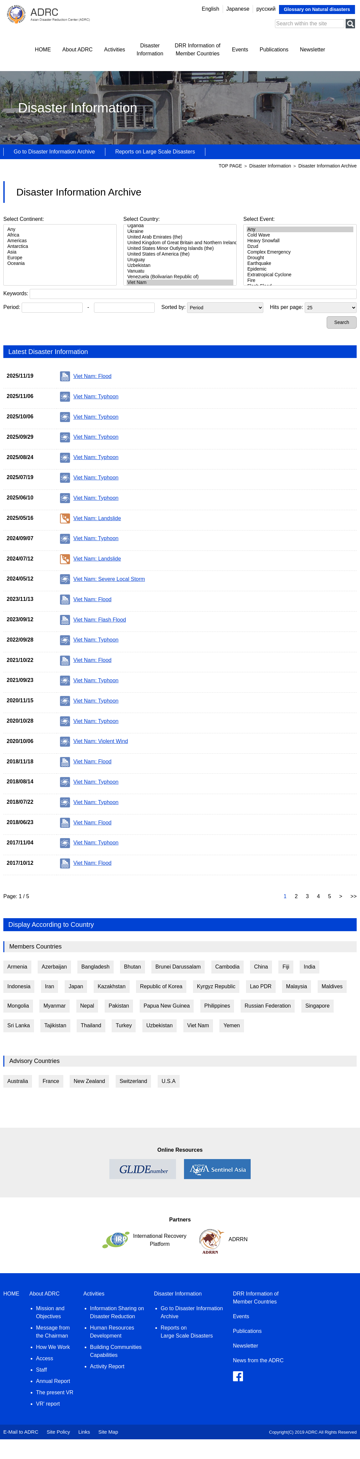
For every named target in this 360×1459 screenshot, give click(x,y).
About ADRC (77, 49)
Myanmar (54, 1006)
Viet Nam (180, 282)
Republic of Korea (161, 986)
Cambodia (227, 967)
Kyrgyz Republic (216, 986)
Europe (60, 258)
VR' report (48, 1404)
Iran (49, 986)
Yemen (231, 1025)
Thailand (91, 1025)
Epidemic (300, 269)
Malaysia (296, 986)
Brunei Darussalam (178, 967)
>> (353, 896)
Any (60, 229)
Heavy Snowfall (300, 241)
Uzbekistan (180, 265)
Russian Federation (268, 1006)
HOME (43, 49)
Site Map (108, 1432)
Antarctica (60, 246)
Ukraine (180, 231)
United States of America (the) (180, 254)
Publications (274, 49)
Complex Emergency (300, 252)
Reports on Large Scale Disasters (155, 151)
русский (265, 9)
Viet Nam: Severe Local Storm (102, 579)
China (261, 967)
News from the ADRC (258, 1360)
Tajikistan (55, 1025)
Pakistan (119, 1006)
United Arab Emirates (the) (180, 237)
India (309, 967)
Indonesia (18, 986)
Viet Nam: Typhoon (89, 397)
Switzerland (133, 1081)
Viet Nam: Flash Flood (93, 620)
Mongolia (18, 1006)
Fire (300, 280)
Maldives (332, 986)
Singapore (317, 1006)
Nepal (87, 1006)
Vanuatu (180, 271)
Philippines (217, 1006)
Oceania (60, 263)
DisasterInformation (150, 49)
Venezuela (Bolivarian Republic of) (180, 277)
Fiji (285, 967)
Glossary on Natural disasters (317, 9)
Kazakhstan (112, 986)
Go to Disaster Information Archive (54, 151)
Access (44, 1358)
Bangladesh (95, 967)
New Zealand (89, 1081)
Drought (300, 258)
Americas (60, 241)
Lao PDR (261, 986)
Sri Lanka (18, 1025)
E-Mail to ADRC (20, 1432)
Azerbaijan (54, 967)
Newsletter (312, 49)
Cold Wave (300, 235)
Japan (76, 986)
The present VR (54, 1392)
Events (240, 49)
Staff (41, 1370)
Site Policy (58, 1432)
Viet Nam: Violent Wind (94, 742)
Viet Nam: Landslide (90, 518)
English (210, 9)
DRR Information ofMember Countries (197, 49)
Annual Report (53, 1381)
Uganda (180, 226)
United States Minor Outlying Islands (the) (180, 248)
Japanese (237, 9)
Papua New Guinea (167, 1006)
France (51, 1081)
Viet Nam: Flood (85, 376)
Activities (114, 49)
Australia (17, 1081)
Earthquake (300, 263)
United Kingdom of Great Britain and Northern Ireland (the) (180, 243)
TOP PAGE (230, 165)
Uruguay (180, 260)
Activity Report (107, 1366)
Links (84, 1432)
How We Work (53, 1347)
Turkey (124, 1025)
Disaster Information (270, 165)
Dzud (300, 246)
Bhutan (132, 967)
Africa (60, 235)
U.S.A (169, 1081)
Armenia (17, 967)
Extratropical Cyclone (300, 275)
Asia (60, 252)
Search (341, 322)
